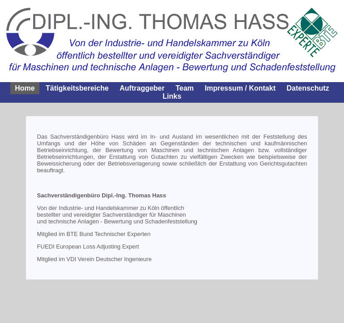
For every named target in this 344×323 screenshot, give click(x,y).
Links (172, 96)
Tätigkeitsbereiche (77, 88)
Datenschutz (308, 88)
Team (185, 88)
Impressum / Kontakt (240, 88)
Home (24, 88)
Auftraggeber (142, 88)
